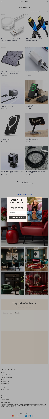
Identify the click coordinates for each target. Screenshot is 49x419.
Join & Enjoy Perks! (17, 217)
